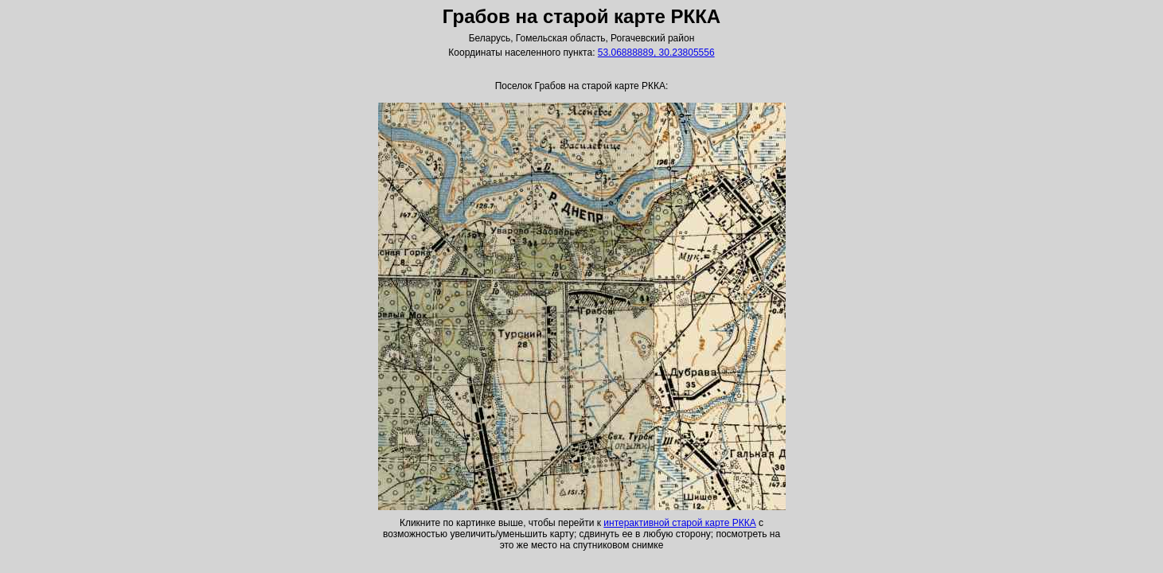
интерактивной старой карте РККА (679, 522)
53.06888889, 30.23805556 (656, 52)
